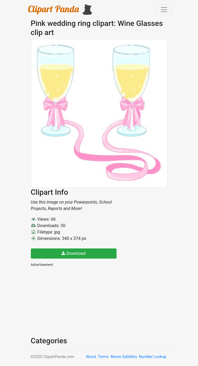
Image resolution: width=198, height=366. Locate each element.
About (91, 357)
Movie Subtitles (124, 357)
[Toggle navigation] (163, 9)
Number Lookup (152, 357)
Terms (103, 357)
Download (73, 253)
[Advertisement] (71, 301)
